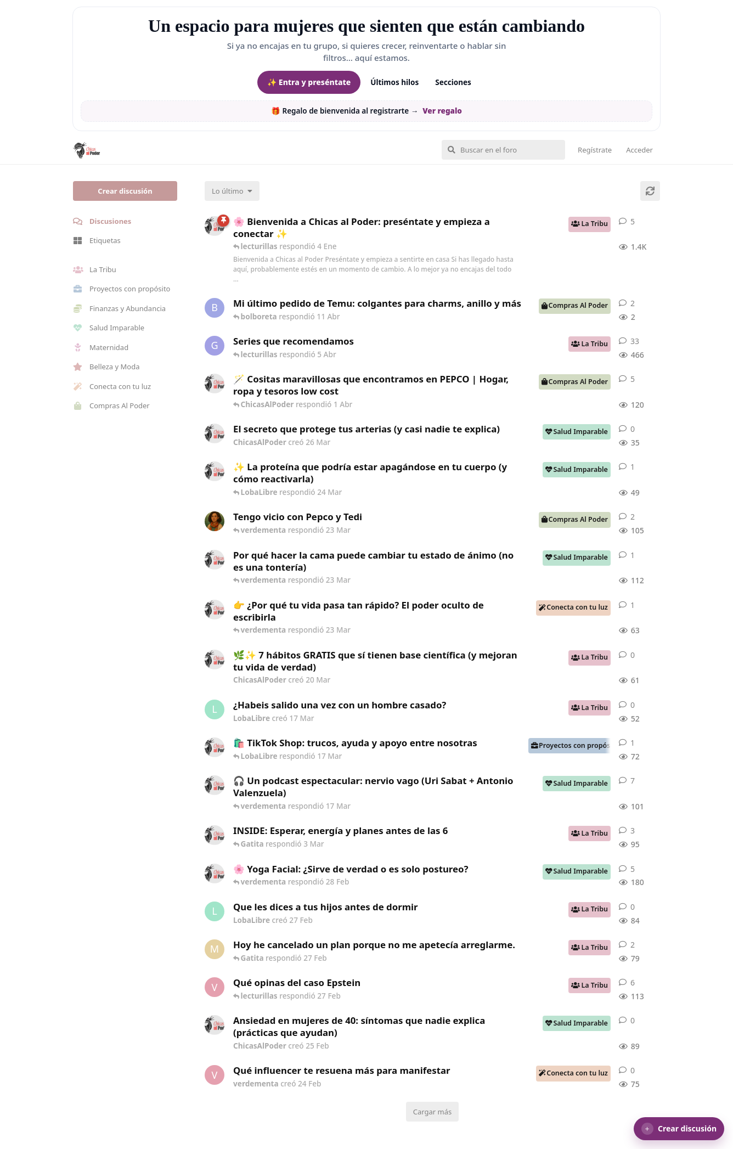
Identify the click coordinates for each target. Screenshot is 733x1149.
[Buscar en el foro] (503, 150)
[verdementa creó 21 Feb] (214, 987)
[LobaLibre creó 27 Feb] (214, 911)
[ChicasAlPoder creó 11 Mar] (214, 747)
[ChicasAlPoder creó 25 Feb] (214, 1025)
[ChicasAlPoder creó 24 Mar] (214, 471)
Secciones (453, 82)
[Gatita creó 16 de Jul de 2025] (214, 346)
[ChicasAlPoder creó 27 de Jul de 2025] (214, 873)
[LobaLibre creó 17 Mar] (214, 709)
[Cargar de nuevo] (650, 191)
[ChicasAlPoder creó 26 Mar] (214, 433)
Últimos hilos (394, 82)
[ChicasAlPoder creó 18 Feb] (214, 560)
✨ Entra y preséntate (309, 82)
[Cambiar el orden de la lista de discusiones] (232, 191)
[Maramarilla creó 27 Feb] (214, 949)
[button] (679, 1128)
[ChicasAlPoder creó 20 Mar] (214, 659)
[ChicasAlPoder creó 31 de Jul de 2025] (214, 383)
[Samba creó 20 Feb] (214, 521)
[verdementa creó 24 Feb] (214, 1075)
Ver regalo (442, 111)
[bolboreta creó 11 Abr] (214, 308)
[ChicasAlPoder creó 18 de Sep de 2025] (214, 226)
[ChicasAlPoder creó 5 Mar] (214, 785)
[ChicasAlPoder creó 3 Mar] (214, 835)
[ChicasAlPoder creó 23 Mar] (214, 609)
